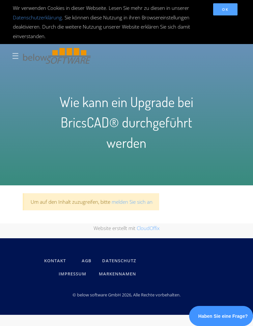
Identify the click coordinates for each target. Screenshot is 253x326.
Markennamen (117, 274)
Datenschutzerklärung (37, 17)
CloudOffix (148, 228)
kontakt (55, 261)
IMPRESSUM (73, 274)
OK (225, 9)
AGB (87, 261)
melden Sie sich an (132, 201)
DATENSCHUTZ (119, 261)
